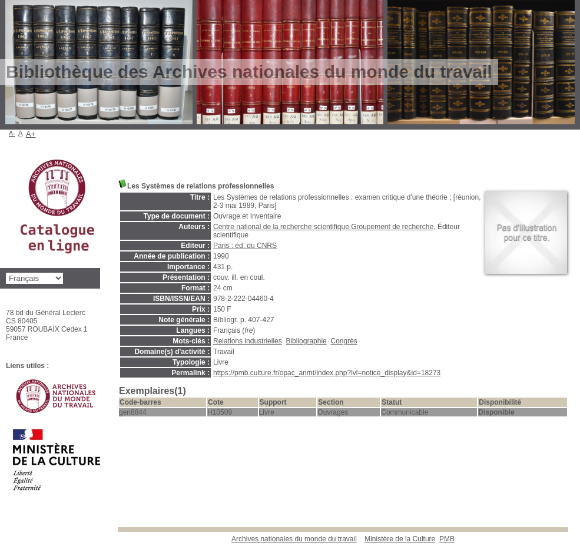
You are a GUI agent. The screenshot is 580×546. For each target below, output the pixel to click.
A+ (31, 134)
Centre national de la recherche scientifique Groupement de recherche (323, 227)
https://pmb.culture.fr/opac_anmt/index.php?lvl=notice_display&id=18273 (326, 373)
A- (12, 133)
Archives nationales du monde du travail (294, 539)
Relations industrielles (247, 341)
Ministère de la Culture (399, 539)
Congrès (343, 341)
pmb (447, 539)
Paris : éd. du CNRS (245, 245)
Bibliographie (306, 341)
